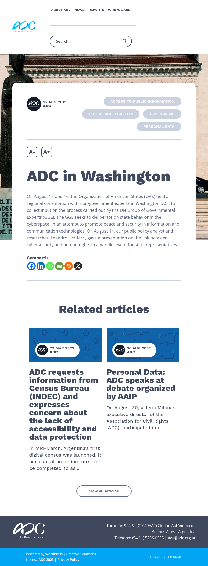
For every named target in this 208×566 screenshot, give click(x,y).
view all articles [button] (104, 491)
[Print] (68, 266)
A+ (46, 152)
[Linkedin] (41, 266)
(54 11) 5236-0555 (148, 537)
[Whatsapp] (50, 266)
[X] (78, 266)
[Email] (59, 266)
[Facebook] (31, 266)
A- (32, 152)
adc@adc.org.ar (182, 537)
